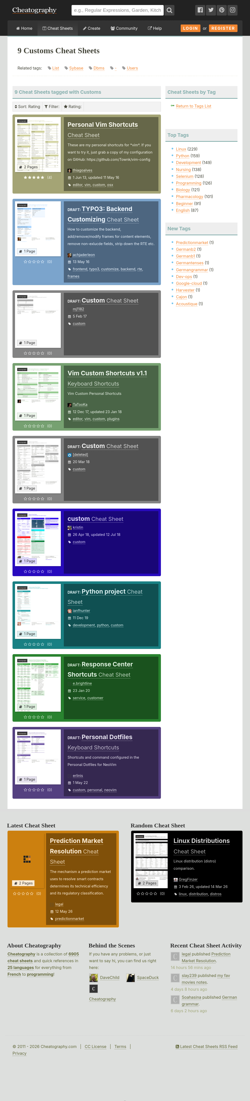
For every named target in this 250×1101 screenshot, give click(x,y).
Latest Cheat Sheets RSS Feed (206, 1046)
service (79, 698)
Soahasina (191, 997)
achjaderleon (84, 255)
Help (155, 28)
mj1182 (78, 309)
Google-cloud (189, 283)
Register (223, 28)
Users (132, 68)
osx (110, 185)
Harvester (185, 290)
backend (128, 269)
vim (88, 185)
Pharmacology (189, 196)
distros (215, 894)
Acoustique (186, 303)
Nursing (183, 169)
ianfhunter (81, 610)
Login (190, 28)
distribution (198, 894)
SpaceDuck (148, 977)
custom (99, 185)
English (183, 210)
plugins (113, 419)
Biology (183, 189)
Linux (181, 149)
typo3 (94, 269)
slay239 (189, 975)
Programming (188, 183)
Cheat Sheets (58, 28)
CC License (95, 1046)
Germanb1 (185, 256)
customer (95, 698)
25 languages (21, 967)
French (14, 974)
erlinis (78, 775)
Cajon (181, 296)
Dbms (99, 68)
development (84, 625)
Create (91, 28)
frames (73, 276)
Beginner (184, 203)
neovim (110, 790)
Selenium (184, 176)
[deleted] (80, 454)
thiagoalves (82, 170)
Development (188, 162)
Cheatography (21, 953)
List (55, 68)
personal (94, 790)
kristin (78, 527)
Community (124, 28)
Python (182, 155)
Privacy (20, 1053)
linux (183, 894)
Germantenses (189, 262)
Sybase (76, 68)
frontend (80, 269)
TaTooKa (80, 404)
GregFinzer (188, 879)
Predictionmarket (192, 242)
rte (139, 269)
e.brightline (82, 683)
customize (110, 269)
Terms (120, 1046)
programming (40, 974)
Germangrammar (192, 269)
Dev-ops (184, 276)
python (103, 625)
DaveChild (109, 977)
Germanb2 (186, 249)
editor (77, 185)
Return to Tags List (193, 106)
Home (24, 28)
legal (59, 904)
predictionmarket (69, 918)
